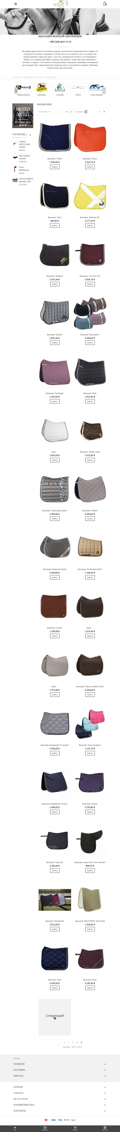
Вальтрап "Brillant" (90, 511)
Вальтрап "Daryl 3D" (54, 862)
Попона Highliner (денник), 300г (26, 180)
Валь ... (55, 452)
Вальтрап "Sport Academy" (90, 745)
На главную (16, 77)
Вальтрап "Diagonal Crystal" (54, 569)
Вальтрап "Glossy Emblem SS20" (90, 687)
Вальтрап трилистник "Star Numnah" (90, 862)
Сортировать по (44, 112)
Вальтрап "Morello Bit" (54, 921)
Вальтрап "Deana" (90, 804)
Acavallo (60, 95)
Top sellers (18, 134)
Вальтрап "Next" (55, 217)
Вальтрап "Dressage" (55, 393)
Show (67, 112)
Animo (78, 95)
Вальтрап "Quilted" (55, 335)
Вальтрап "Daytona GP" (90, 217)
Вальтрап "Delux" (90, 159)
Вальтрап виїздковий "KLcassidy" (55, 745)
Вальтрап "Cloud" (54, 159)
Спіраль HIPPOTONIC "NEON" (24, 144)
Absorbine (42, 95)
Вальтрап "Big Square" (90, 335)
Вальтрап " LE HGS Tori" (90, 276)
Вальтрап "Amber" (55, 628)
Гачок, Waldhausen (24, 168)
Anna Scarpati (96, 95)
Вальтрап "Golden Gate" (90, 452)
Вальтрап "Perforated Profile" (90, 569)
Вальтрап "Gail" (54, 980)
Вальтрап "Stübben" (54, 276)
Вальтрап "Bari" (90, 393)
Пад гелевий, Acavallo (24, 157)
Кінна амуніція (28, 77)
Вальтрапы (40, 77)
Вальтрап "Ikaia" (90, 980)
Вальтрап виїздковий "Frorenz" (55, 804)
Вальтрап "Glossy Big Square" (54, 511)
